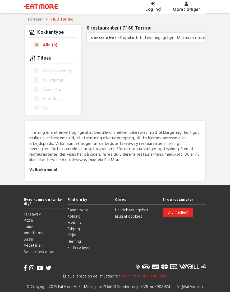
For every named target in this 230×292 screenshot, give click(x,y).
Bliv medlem (178, 212)
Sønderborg (77, 210)
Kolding (74, 216)
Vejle (71, 235)
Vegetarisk (33, 245)
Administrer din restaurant (143, 276)
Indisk (29, 226)
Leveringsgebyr (159, 37)
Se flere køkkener (39, 251)
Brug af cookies (128, 216)
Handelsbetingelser (131, 210)
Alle (47, 44)
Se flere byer (78, 247)
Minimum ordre (191, 37)
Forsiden (36, 19)
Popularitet (130, 37)
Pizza (28, 220)
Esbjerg (73, 229)
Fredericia (76, 222)
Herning (74, 241)
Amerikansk (34, 233)
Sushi (28, 239)
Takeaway (32, 214)
